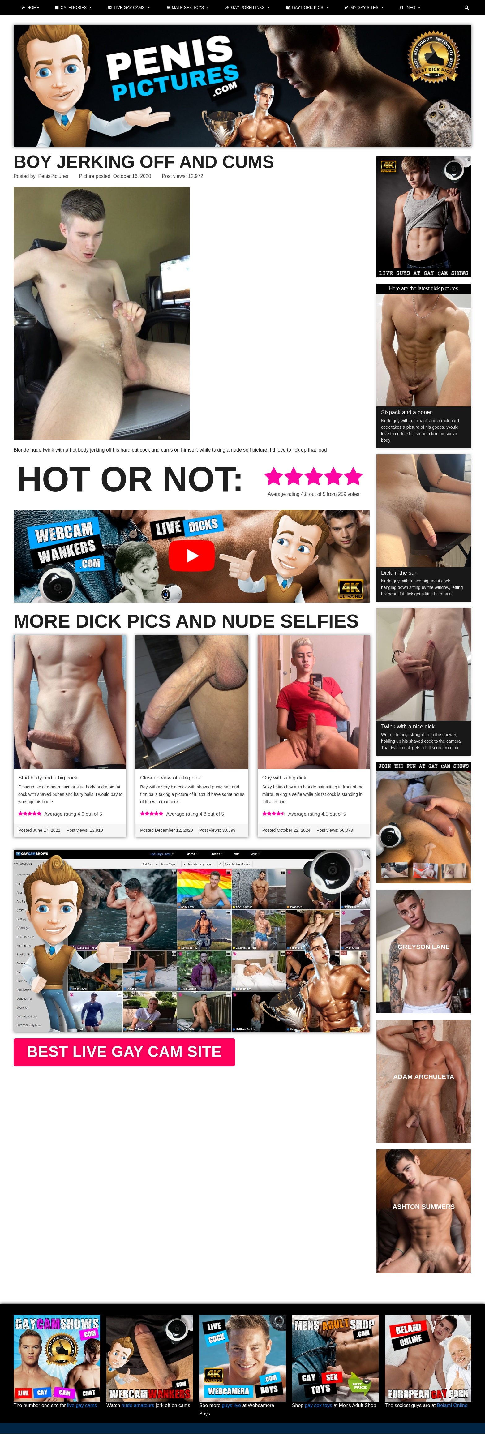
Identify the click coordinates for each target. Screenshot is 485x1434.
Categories (76, 7)
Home (33, 7)
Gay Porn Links (251, 7)
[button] (466, 7)
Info (413, 7)
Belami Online (452, 1406)
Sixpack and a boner (406, 413)
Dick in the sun (399, 573)
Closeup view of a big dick (170, 778)
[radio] (273, 477)
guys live (231, 1406)
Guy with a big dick (284, 778)
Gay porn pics (310, 7)
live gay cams (82, 1406)
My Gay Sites (367, 7)
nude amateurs (138, 1406)
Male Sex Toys (191, 7)
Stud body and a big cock (47, 778)
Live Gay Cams (132, 7)
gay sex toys (319, 1406)
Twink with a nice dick (408, 726)
